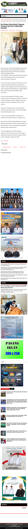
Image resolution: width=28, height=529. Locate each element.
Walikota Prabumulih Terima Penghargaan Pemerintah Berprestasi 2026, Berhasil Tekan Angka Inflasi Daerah (12, 272)
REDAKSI (15, 525)
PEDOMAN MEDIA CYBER (14, 526)
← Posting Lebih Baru (5, 147)
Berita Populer (5, 388)
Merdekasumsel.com (17, 524)
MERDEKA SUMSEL (19, 528)
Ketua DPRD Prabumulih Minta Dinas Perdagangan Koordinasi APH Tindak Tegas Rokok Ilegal (14, 275)
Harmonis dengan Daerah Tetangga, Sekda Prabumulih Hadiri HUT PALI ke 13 (16, 416)
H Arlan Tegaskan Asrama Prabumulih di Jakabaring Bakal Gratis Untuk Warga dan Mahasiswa (16, 440)
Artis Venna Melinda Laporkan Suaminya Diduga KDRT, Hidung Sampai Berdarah (14, 287)
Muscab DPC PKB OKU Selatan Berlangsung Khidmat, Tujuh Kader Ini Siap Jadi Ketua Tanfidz (16, 424)
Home (2, 19)
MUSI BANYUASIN (8, 19)
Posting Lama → (23, 147)
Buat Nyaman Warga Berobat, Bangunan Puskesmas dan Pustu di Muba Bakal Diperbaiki (12, 26)
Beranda (15, 147)
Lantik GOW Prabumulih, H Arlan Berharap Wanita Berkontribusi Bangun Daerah (16, 431)
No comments (19, 30)
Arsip (12, 388)
